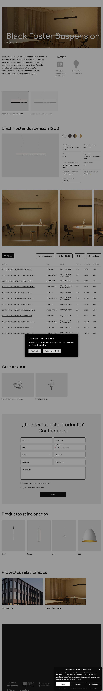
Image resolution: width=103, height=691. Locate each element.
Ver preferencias (93, 684)
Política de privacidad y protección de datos (79, 688)
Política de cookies (64, 688)
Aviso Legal (94, 688)
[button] (99, 669)
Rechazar (78, 684)
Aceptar (63, 684)
